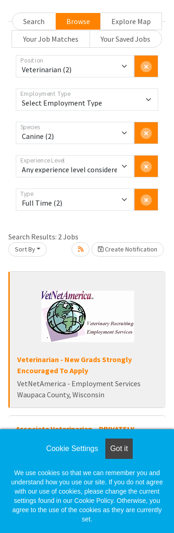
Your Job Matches (50, 39)
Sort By (25, 249)
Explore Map (131, 21)
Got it (119, 448)
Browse (78, 21)
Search (34, 21)
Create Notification (127, 249)
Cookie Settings (72, 448)
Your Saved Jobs (125, 39)
